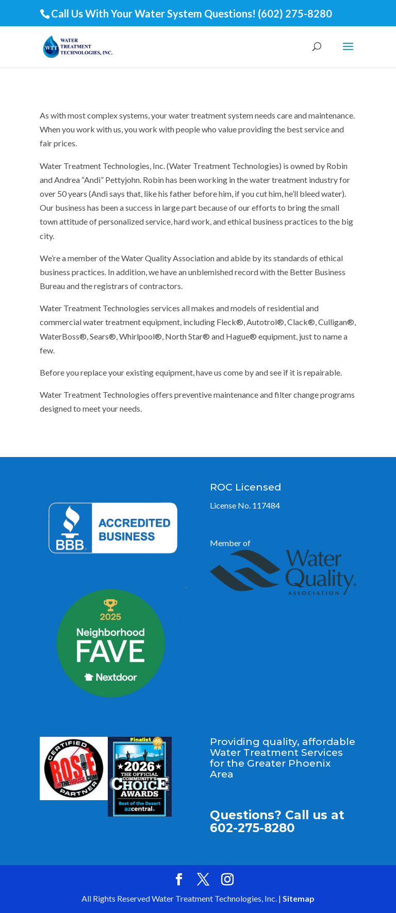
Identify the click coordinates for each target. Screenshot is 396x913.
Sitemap (299, 898)
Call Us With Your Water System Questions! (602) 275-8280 (191, 13)
